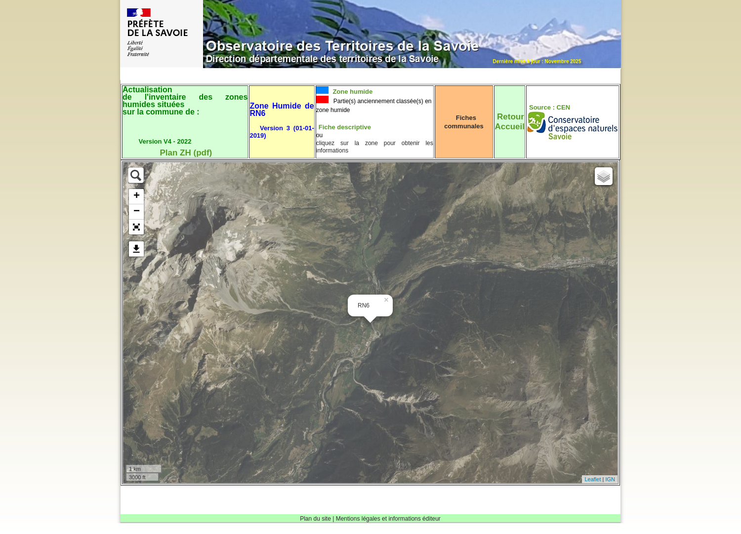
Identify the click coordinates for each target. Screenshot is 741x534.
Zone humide (352, 91)
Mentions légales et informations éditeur (388, 518)
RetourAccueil (509, 121)
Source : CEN (549, 107)
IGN (610, 479)
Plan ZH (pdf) (186, 152)
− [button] (136, 211)
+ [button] (136, 196)
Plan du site (315, 518)
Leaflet (592, 479)
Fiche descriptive (345, 127)
